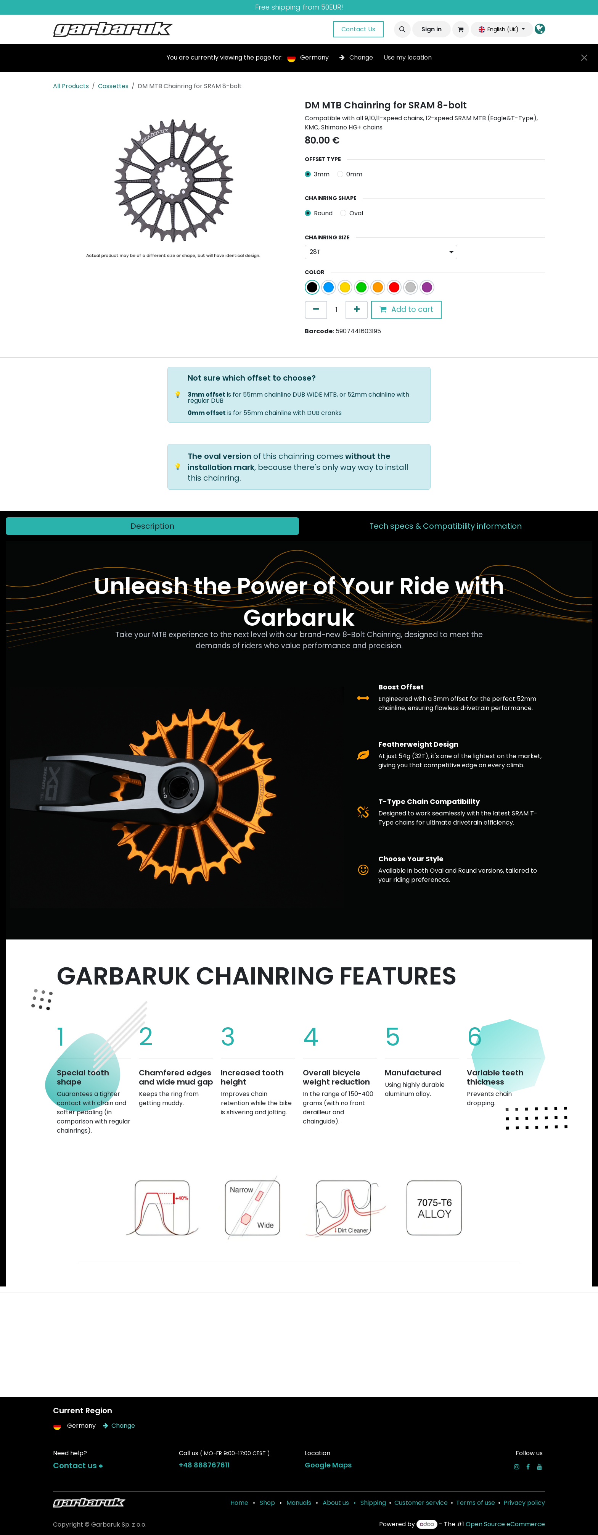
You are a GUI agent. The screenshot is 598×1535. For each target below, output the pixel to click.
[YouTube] (539, 1466)
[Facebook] (528, 1466)
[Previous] (82, 1204)
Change (357, 57)
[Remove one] (316, 310)
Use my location (408, 57)
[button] (402, 29)
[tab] (152, 526)
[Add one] (357, 310)
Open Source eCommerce (505, 1524)
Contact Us (358, 29)
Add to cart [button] (406, 309)
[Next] (516, 1204)
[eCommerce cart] (460, 29)
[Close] (584, 57)
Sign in (431, 29)
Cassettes (113, 86)
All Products (71, 86)
